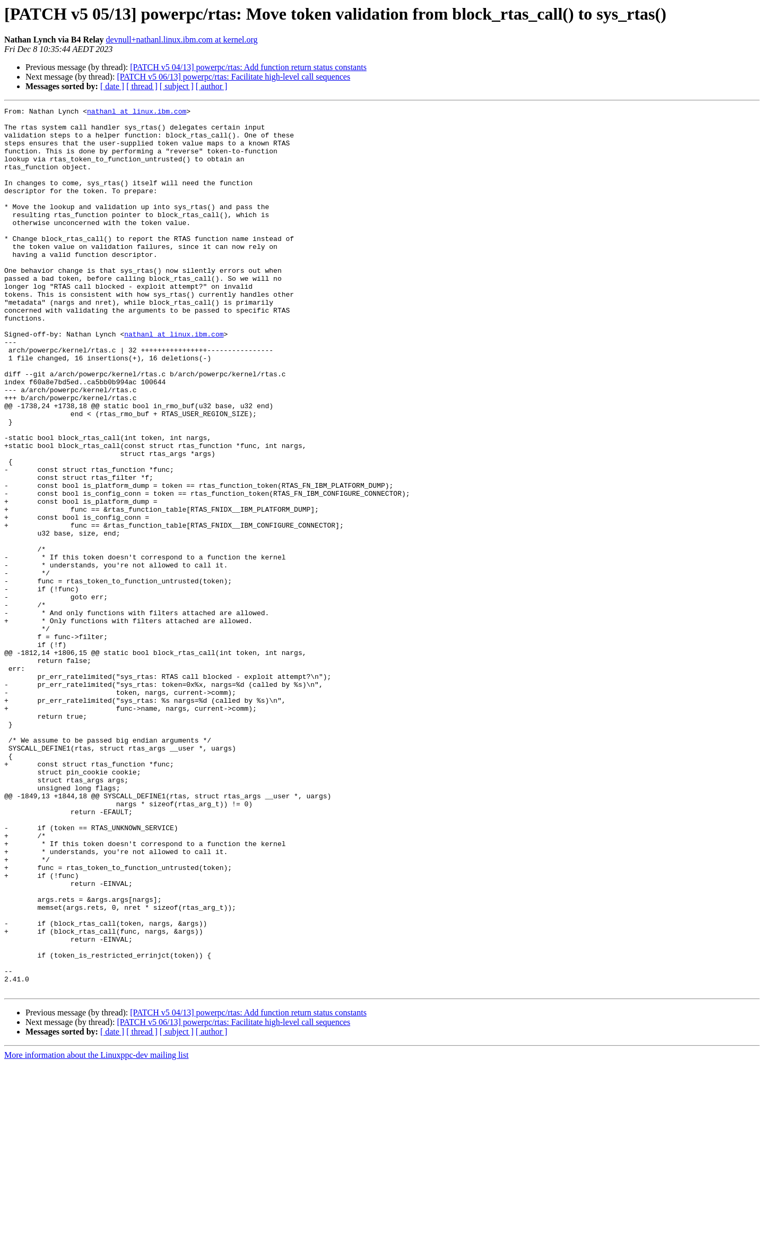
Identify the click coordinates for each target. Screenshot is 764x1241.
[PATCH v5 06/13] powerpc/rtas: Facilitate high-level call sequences (233, 76)
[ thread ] (142, 86)
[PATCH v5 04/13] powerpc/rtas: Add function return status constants (248, 67)
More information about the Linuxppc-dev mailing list (96, 1231)
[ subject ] (177, 86)
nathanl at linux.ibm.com (136, 112)
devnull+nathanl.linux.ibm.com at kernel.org (182, 39)
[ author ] (212, 86)
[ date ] (112, 86)
